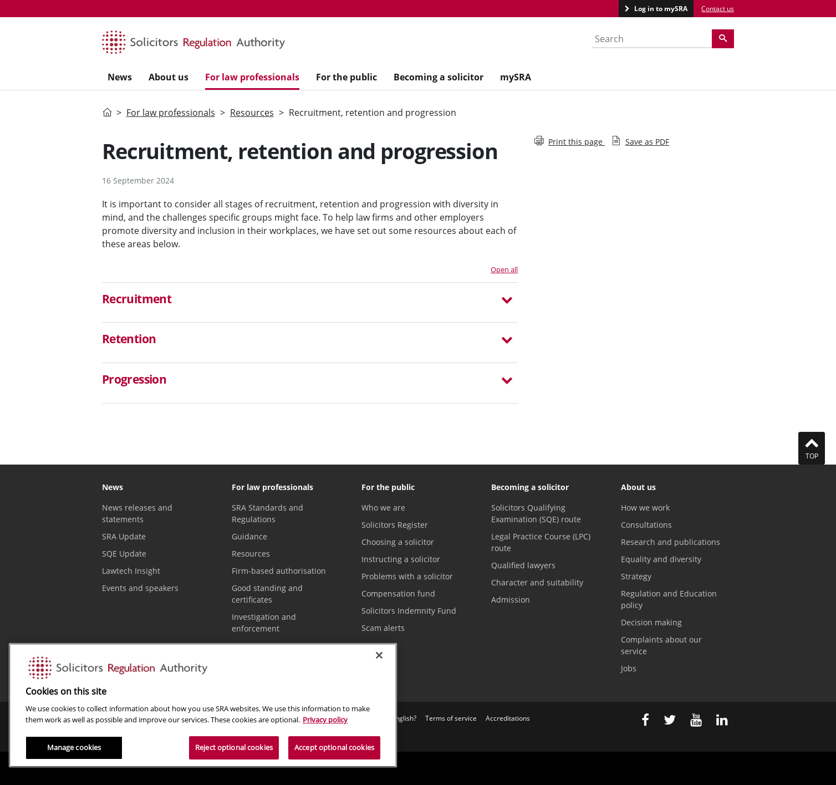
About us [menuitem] (168, 77)
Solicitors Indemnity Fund (408, 610)
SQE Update (124, 553)
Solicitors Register (394, 524)
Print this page (569, 141)
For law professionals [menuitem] (252, 77)
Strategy (636, 576)
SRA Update (124, 536)
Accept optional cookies (334, 747)
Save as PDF (640, 141)
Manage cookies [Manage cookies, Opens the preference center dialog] (74, 747)
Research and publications (670, 542)
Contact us (717, 8)
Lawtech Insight (131, 570)
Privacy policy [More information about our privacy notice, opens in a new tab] (325, 720)
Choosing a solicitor (397, 542)
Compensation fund (398, 593)
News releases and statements (137, 513)
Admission (510, 599)
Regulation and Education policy (669, 599)
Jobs (628, 668)
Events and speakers (140, 588)
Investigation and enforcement (264, 622)
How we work (645, 507)
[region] (203, 705)
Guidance (249, 536)
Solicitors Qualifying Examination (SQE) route (536, 513)
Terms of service (451, 718)
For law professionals (170, 112)
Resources (252, 112)
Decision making (651, 622)
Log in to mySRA (660, 8)
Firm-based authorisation (279, 570)
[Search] (723, 38)
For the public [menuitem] (346, 77)
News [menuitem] (120, 77)
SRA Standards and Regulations (267, 513)
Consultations (646, 524)
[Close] (379, 655)
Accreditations (508, 718)
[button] (310, 300)
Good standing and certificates (267, 594)
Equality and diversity (661, 559)
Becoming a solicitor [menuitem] (438, 77)
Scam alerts (383, 628)
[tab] (310, 303)
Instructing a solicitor (400, 559)
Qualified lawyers (523, 565)
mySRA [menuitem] (515, 77)
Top (811, 448)
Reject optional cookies (234, 747)
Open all (504, 269)
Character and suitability (537, 582)
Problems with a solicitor (407, 576)
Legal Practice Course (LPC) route (540, 542)
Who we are (383, 507)
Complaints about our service (661, 645)
